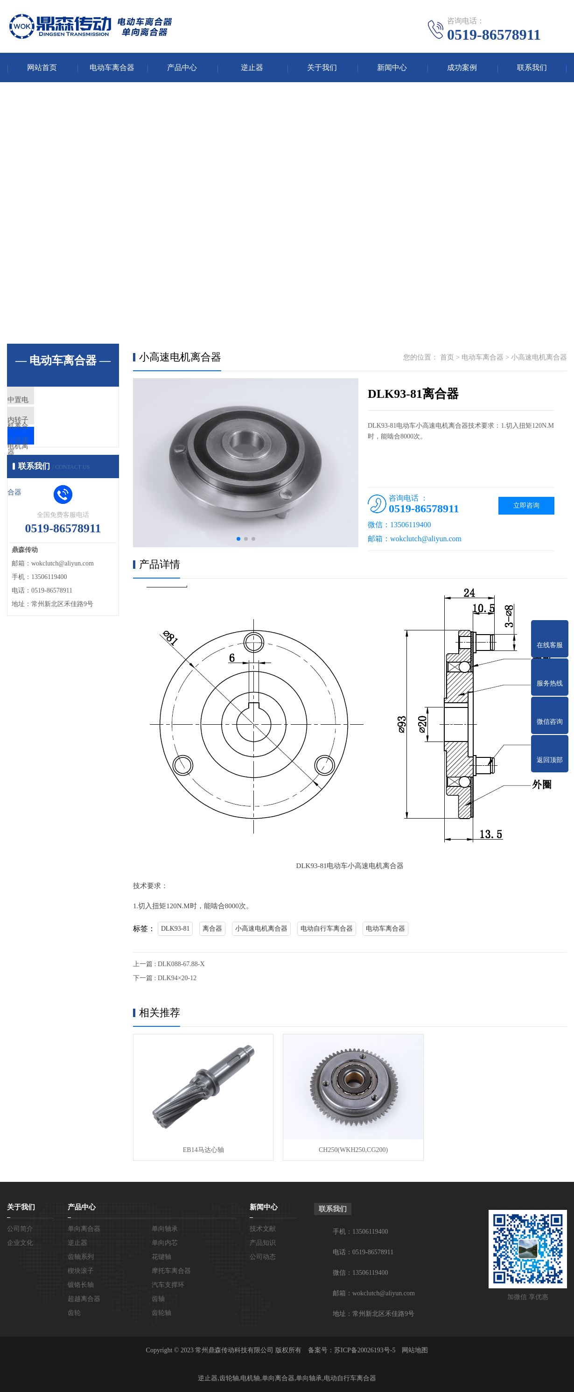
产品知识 (263, 1242)
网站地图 (415, 1349)
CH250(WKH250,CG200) (349, 1148)
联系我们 (532, 68)
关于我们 (322, 68)
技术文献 (263, 1228)
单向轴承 (165, 1228)
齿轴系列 (81, 1256)
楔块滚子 (81, 1270)
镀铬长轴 (81, 1284)
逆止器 (252, 68)
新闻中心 (392, 68)
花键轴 (161, 1256)
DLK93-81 (175, 929)
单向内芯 (165, 1242)
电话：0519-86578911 (363, 1251)
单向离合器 (84, 1228)
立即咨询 (526, 506)
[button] (238, 540)
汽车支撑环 (168, 1284)
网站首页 (42, 68)
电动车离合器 (112, 68)
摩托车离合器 (171, 1270)
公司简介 (20, 1228)
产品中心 (182, 68)
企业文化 (20, 1242)
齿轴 (158, 1298)
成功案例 (462, 68)
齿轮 (74, 1312)
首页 (447, 358)
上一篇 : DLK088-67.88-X (169, 964)
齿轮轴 (161, 1312)
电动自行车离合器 (327, 929)
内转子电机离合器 (57, 429)
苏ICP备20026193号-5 (364, 1349)
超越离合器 (84, 1298)
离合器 (212, 929)
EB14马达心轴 (202, 1148)
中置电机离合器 (53, 401)
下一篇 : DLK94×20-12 (164, 978)
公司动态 (263, 1256)
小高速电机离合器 (57, 456)
